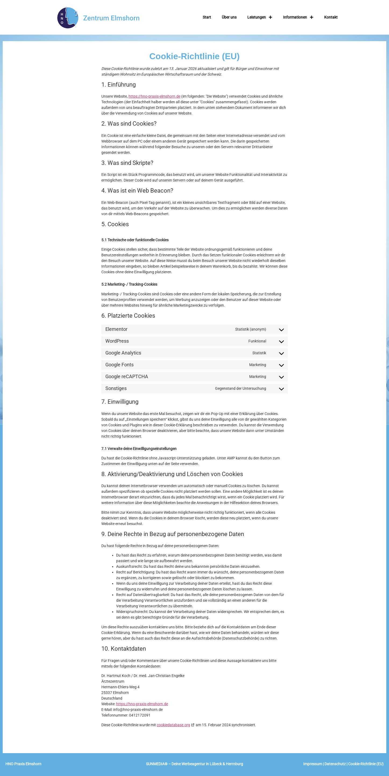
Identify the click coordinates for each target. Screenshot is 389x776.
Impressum (312, 764)
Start (207, 17)
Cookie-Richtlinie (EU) (366, 764)
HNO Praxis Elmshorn (23, 764)
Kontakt (331, 17)
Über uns (229, 17)
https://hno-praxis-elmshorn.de (154, 96)
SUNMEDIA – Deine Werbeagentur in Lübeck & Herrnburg (194, 764)
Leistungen (259, 17)
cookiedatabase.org (173, 725)
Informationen (298, 17)
